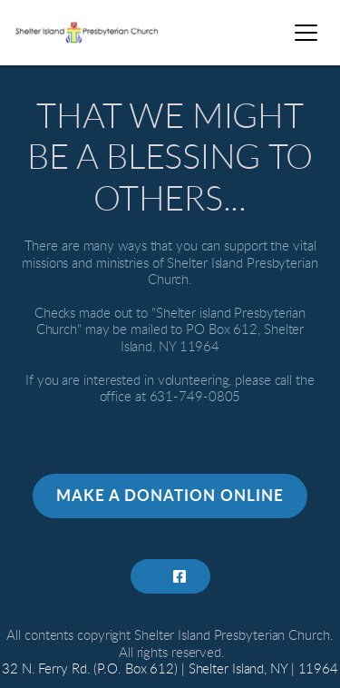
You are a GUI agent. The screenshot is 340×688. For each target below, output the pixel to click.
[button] (306, 32)
